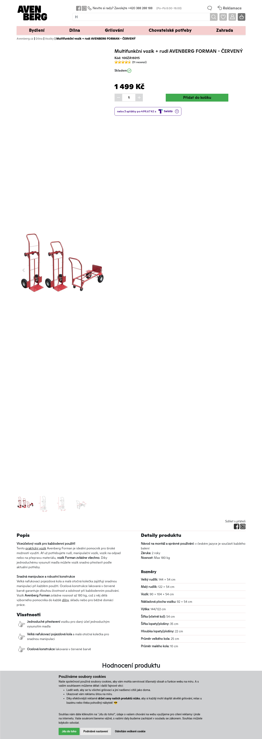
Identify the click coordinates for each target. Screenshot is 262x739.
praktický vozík (35, 548)
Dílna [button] (74, 30)
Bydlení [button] (37, 30)
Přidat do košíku (197, 97)
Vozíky (49, 38)
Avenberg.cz (25, 38)
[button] (24, 270)
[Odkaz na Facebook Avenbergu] (78, 8)
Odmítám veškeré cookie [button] (130, 731)
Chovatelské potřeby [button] (170, 30)
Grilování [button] (114, 30)
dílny (65, 600)
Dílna (39, 38)
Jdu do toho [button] (69, 731)
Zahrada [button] (224, 30)
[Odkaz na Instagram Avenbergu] (84, 8)
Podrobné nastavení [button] (95, 731)
